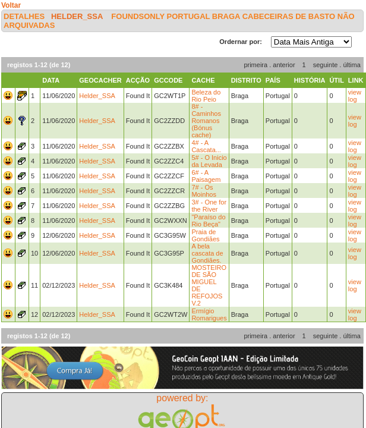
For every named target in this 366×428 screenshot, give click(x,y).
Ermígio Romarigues (208, 314)
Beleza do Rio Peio (205, 96)
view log (354, 96)
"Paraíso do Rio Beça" (208, 220)
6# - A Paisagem (205, 176)
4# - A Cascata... (206, 146)
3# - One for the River (208, 206)
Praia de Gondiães (205, 235)
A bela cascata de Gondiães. (207, 253)
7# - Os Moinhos (203, 191)
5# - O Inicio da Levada (208, 161)
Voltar (11, 5)
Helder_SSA (77, 16)
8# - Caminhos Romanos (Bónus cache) (206, 121)
